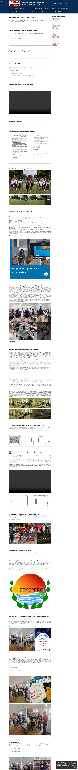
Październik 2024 (56, 38)
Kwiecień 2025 (56, 32)
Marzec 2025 (55, 33)
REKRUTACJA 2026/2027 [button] (50, 8)
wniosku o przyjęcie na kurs (31, 87)
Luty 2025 (55, 34)
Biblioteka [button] (60, 11)
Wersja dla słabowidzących (58, 3)
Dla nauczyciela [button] (39, 8)
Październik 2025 (56, 25)
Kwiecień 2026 (56, 18)
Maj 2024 (55, 44)
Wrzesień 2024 (56, 39)
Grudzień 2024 (56, 36)
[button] (67, 3)
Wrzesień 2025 (56, 26)
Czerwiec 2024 (56, 43)
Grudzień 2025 (56, 23)
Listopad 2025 (56, 24)
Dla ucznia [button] (23, 8)
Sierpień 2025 (55, 27)
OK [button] (74, 767)
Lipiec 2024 (55, 42)
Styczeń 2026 (55, 21)
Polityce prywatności (71, 765)
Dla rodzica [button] (30, 8)
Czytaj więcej (12, 342)
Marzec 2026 (55, 19)
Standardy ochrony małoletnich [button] (49, 11)
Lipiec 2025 (55, 28)
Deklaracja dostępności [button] (25, 11)
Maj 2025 (55, 30)
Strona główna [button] (14, 8)
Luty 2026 (55, 20)
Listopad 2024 (56, 37)
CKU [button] (17, 11)
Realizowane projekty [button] (63, 8)
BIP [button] (32, 11)
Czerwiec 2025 (56, 29)
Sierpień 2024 (55, 41)
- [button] (66, 3)
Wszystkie (55, 45)
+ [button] (64, 3)
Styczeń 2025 (55, 35)
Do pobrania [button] (37, 11)
